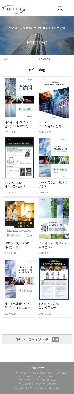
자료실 (5, 58)
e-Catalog (44, 58)
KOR (60, 9)
